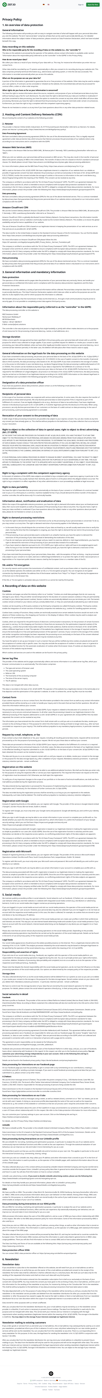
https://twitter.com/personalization (15, 1117)
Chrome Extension (41, 1387)
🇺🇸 (48, 4)
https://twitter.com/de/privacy (40, 1121)
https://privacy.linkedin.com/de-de (15, 1185)
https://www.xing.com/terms (13, 1246)
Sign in (80, 5)
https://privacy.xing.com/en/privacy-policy (72, 1243)
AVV (39, 1383)
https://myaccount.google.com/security (49, 822)
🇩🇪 (43, 4)
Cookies (44, 1383)
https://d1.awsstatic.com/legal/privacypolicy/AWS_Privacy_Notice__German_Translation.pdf (36, 242)
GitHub (44, 1390)
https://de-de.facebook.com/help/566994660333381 (31, 1012)
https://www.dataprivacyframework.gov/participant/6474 (73, 889)
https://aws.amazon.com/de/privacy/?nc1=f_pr (66, 166)
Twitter (50, 1390)
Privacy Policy (33, 1383)
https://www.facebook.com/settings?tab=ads (19, 1056)
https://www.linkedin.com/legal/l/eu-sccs (58, 1135)
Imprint (19, 1383)
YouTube (57, 1390)
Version (82, 1383)
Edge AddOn (63, 1387)
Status (77, 1383)
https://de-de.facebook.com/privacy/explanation (59, 1060)
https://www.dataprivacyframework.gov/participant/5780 (73, 846)
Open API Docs (68, 1383)
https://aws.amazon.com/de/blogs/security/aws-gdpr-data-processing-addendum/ (59, 162)
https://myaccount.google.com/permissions (18, 825)
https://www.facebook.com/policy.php (68, 1012)
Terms (25, 1383)
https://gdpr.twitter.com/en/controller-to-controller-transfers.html (36, 1091)
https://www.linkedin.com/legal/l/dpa (25, 1135)
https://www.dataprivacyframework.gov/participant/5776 (73, 190)
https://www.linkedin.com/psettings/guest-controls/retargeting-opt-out (29, 1178)
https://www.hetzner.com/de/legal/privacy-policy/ (47, 129)
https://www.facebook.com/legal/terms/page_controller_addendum (27, 1044)
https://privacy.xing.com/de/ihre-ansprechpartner (58, 1253)
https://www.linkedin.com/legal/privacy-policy (49, 1185)
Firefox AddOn (53, 1387)
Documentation (57, 1383)
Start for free (93, 5)
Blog (49, 1383)
